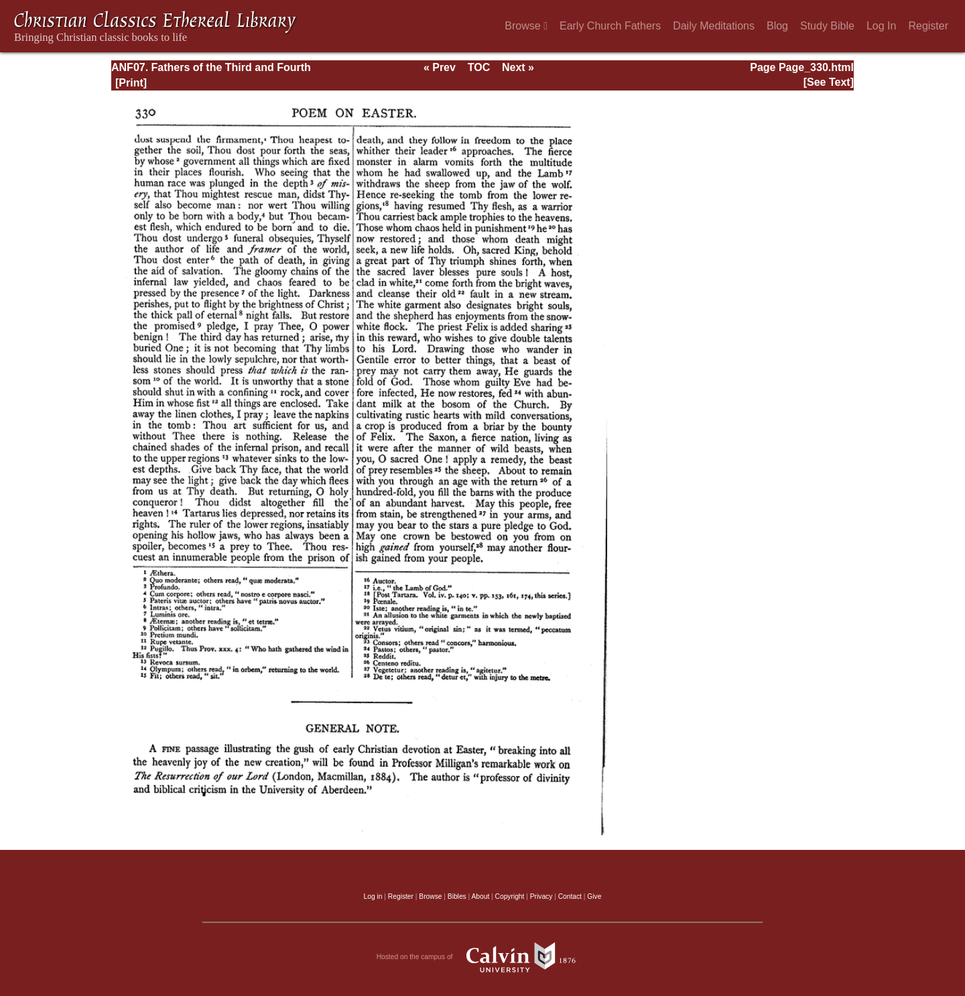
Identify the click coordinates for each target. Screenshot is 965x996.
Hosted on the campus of (483, 957)
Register (928, 26)
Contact (570, 896)
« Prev (440, 67)
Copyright (510, 896)
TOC (479, 67)
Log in (373, 896)
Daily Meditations (714, 26)
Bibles (457, 896)
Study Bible (827, 26)
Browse (526, 26)
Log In (881, 26)
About (480, 896)
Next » (518, 67)
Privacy (541, 896)
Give (594, 896)
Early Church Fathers (610, 26)
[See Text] (828, 82)
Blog (777, 26)
